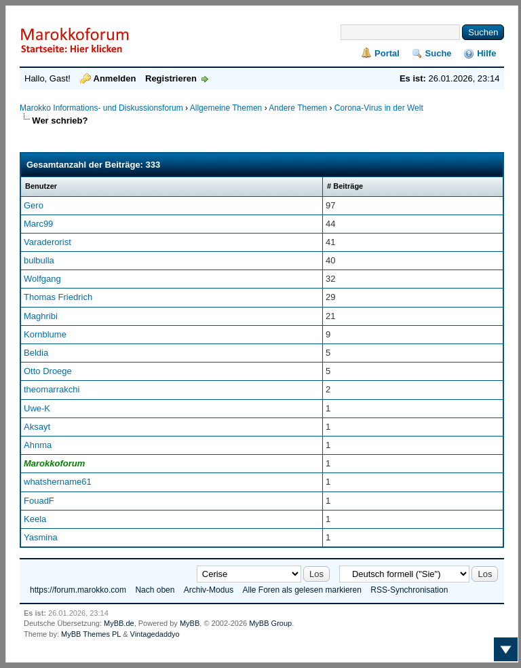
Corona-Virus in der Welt (378, 108)
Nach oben (154, 590)
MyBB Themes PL (91, 634)
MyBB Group (270, 623)
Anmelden (115, 78)
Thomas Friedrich (58, 297)
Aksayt (37, 427)
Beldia (36, 353)
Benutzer (41, 186)
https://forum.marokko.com (78, 590)
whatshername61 (58, 482)
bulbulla (39, 260)
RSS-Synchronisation (409, 590)
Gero (33, 205)
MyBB (189, 623)
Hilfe (486, 53)
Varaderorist (47, 242)
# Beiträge (345, 186)
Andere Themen (298, 108)
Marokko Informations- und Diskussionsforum (101, 108)
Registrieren (171, 78)
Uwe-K (37, 408)
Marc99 (38, 224)
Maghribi (41, 316)
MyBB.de (119, 623)
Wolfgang (42, 279)
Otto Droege (48, 371)
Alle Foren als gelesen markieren (301, 590)
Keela (35, 519)
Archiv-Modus (208, 590)
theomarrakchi (51, 389)
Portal (387, 53)
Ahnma (38, 445)
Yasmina (41, 537)
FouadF (39, 501)
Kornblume (45, 334)
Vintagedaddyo (155, 634)
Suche (438, 53)
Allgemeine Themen (226, 108)
